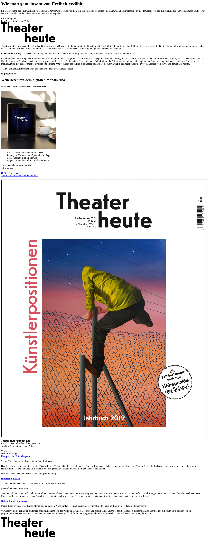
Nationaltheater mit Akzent (14, 501)
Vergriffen (6, 451)
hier (43, 86)
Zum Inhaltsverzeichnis (12, 175)
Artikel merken (30, 175)
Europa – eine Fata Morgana (15, 456)
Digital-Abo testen (9, 173)
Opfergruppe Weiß (10, 478)
